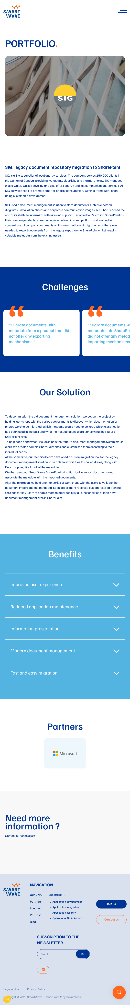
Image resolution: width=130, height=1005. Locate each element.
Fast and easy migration (34, 673)
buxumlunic (74, 997)
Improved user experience (36, 584)
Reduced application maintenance (44, 606)
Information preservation (35, 628)
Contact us (111, 919)
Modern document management (42, 650)
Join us (111, 904)
